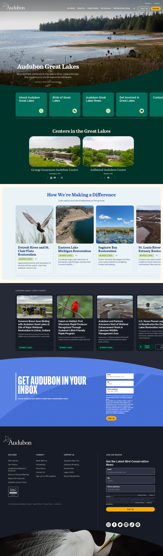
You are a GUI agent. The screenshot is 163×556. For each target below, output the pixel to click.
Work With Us (41, 461)
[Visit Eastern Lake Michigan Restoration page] (75, 240)
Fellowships (41, 465)
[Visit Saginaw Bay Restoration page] (115, 240)
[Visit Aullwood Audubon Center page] (108, 158)
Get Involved (106, 8)
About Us (81, 8)
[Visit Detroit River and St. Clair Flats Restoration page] (34, 240)
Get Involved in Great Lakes (129, 99)
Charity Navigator (13, 492)
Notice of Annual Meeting (18, 475)
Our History (13, 465)
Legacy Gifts (69, 472)
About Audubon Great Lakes (29, 99)
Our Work (71, 8)
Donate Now (69, 468)
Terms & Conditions (119, 413)
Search (135, 8)
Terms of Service (127, 397)
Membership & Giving (121, 8)
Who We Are (13, 461)
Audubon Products (71, 465)
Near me (144, 8)
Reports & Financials (16, 478)
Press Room (41, 468)
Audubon (13, 5)
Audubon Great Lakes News (96, 99)
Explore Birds (92, 8)
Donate (156, 8)
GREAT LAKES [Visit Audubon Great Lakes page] (26, 348)
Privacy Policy (115, 397)
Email (109, 375)
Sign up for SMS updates (46, 476)
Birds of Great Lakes (62, 99)
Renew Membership (72, 476)
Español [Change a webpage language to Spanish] (156, 3)
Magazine (148, 3)
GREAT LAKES (26, 259)
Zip (108, 382)
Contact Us (40, 472)
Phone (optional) (112, 389)
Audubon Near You (71, 461)
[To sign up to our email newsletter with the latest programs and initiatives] (120, 376)
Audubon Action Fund (17, 482)
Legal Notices (37, 504)
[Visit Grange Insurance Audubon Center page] (54, 158)
